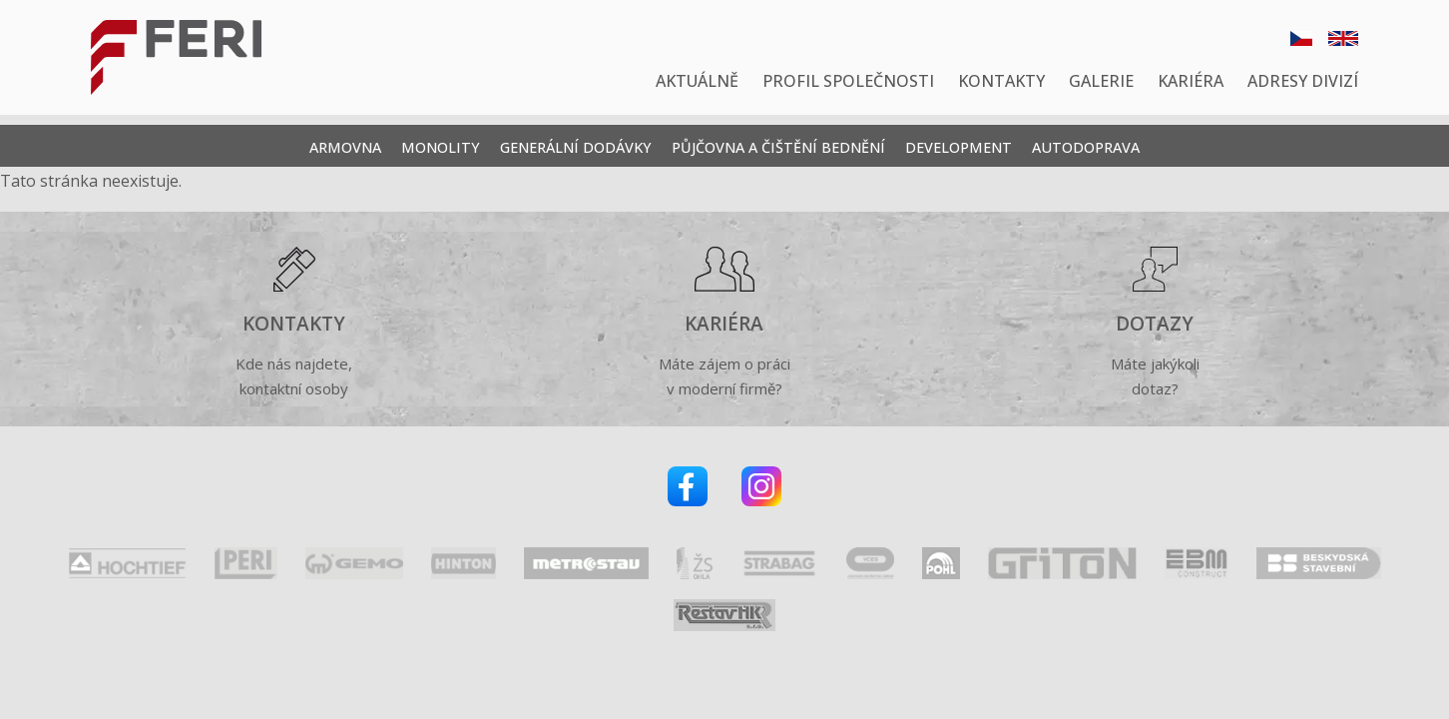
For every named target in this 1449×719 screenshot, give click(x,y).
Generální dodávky (576, 147)
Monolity (440, 147)
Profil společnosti (848, 81)
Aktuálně (697, 81)
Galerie (1101, 81)
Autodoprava (1086, 147)
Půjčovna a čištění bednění (778, 147)
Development (958, 147)
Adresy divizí (1302, 81)
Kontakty (1001, 81)
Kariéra (1190, 81)
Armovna (345, 147)
